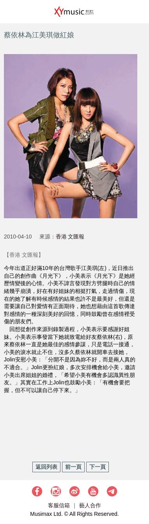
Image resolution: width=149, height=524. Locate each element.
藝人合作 (90, 505)
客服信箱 (59, 505)
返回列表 (46, 467)
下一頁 (97, 467)
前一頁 (73, 467)
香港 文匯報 (70, 236)
